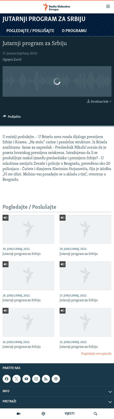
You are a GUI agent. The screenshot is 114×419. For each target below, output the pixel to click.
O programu (74, 31)
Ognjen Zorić (12, 59)
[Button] (12, 118)
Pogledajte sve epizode (96, 353)
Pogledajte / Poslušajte (30, 31)
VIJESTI (69, 413)
